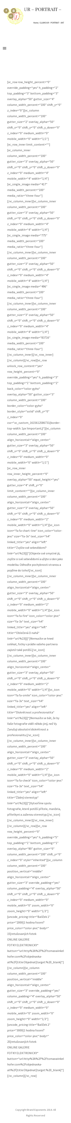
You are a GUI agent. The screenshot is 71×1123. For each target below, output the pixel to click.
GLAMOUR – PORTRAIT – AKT (52, 22)
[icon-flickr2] (11, 16)
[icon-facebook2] (7, 10)
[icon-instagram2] (14, 10)
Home (35, 22)
